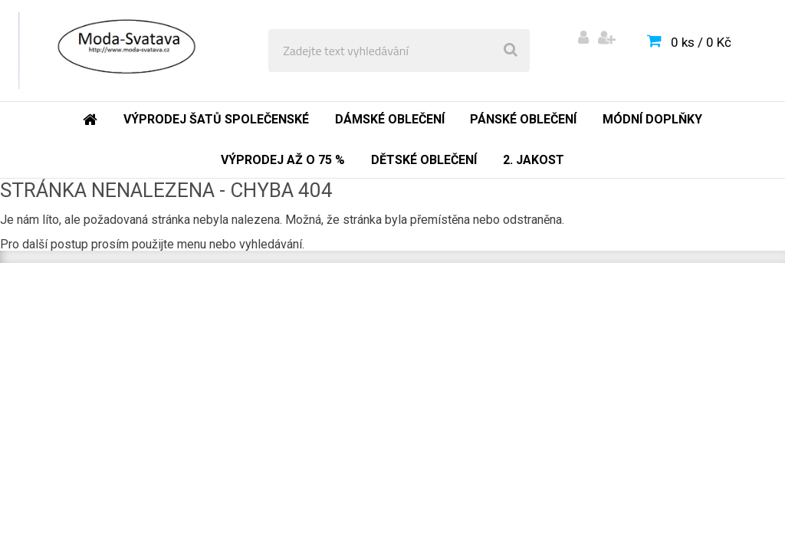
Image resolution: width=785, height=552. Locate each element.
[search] (510, 50)
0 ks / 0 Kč (701, 42)
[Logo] (123, 50)
